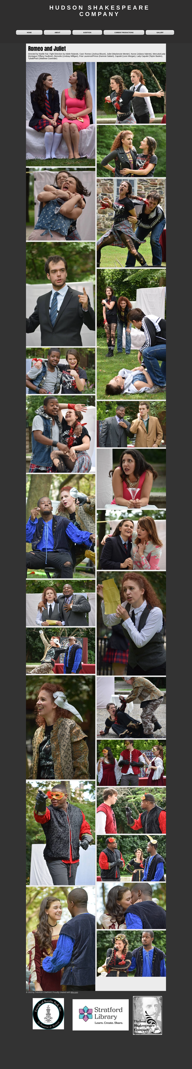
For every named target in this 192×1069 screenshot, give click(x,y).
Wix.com (74, 992)
